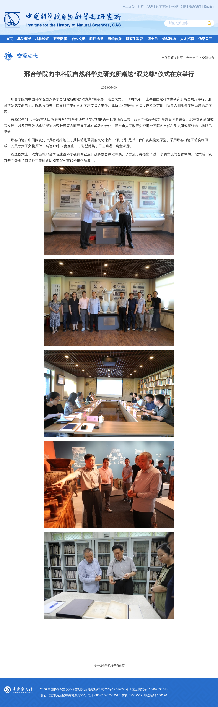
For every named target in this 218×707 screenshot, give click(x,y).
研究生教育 (134, 39)
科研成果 (96, 39)
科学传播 (115, 39)
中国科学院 (178, 6)
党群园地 (169, 39)
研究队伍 (60, 39)
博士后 (152, 39)
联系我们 (195, 6)
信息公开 (205, 39)
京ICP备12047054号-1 (116, 689)
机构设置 (42, 39)
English (209, 6)
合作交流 (78, 39)
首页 (9, 39)
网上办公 (128, 6)
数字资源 (162, 6)
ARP (150, 6)
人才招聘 (187, 39)
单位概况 (24, 39)
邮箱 (141, 6)
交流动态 (208, 57)
